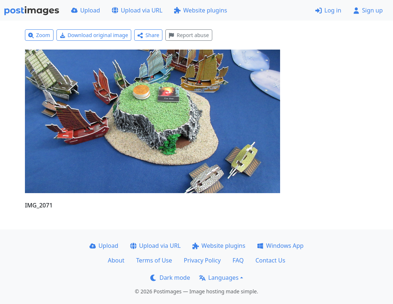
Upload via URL (137, 10)
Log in (328, 10)
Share (148, 35)
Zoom (39, 35)
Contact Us (270, 260)
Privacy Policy (202, 260)
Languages (218, 278)
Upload (85, 10)
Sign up (368, 10)
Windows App (280, 246)
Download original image (94, 35)
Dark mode (170, 278)
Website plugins (200, 10)
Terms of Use (154, 260)
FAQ (237, 260)
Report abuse (189, 35)
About (116, 260)
